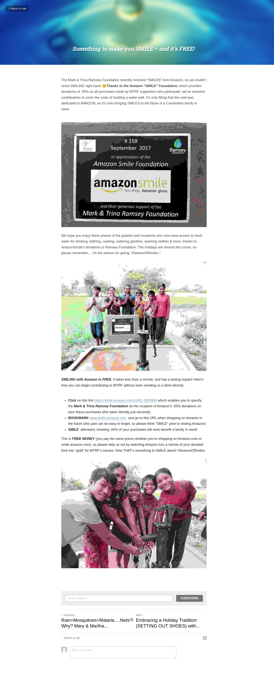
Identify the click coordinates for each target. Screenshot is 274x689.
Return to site (17, 8)
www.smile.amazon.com (108, 421)
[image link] (137, 169)
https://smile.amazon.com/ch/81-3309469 (125, 404)
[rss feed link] (211, 646)
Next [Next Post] (143, 622)
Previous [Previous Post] (67, 622)
